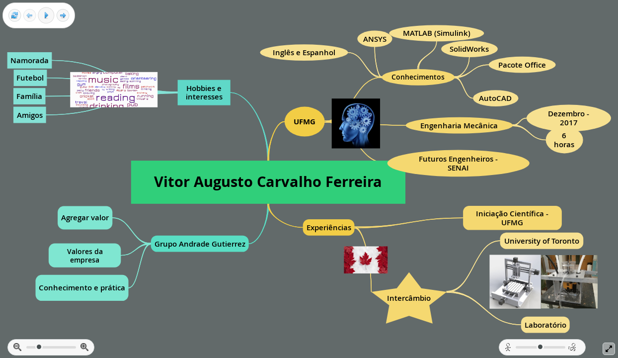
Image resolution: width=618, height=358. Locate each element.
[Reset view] (14, 15)
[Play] (46, 15)
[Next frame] (63, 15)
